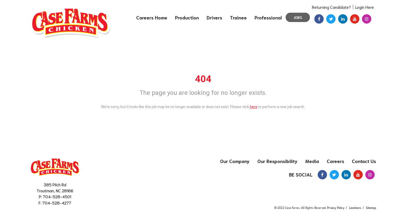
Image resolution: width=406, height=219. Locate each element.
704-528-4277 (56, 202)
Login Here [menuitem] (364, 7)
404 (203, 79)
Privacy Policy (335, 207)
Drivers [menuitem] (214, 17)
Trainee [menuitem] (238, 17)
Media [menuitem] (312, 161)
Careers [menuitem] (335, 161)
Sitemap (371, 207)
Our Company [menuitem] (235, 161)
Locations (355, 207)
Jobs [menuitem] (297, 17)
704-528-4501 (57, 196)
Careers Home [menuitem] (151, 17)
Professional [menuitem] (268, 17)
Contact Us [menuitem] (364, 161)
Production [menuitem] (187, 17)
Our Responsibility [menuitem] (277, 161)
